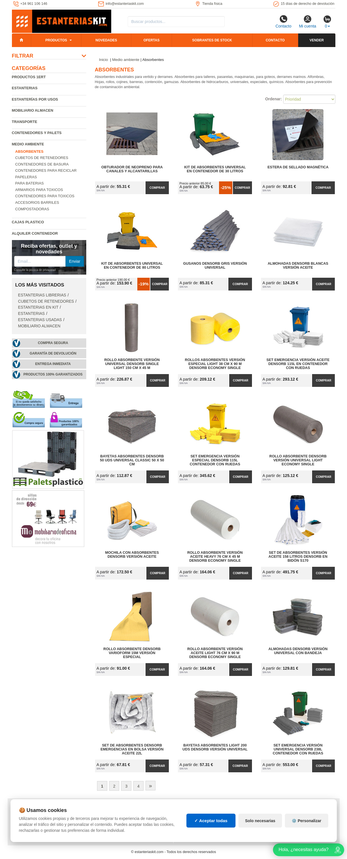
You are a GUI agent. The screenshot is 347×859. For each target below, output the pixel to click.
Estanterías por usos (35, 99)
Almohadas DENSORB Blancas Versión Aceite (298, 266)
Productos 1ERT (29, 77)
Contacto (283, 21)
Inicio (103, 60)
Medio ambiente (28, 144)
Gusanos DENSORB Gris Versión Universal (215, 266)
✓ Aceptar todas (211, 820)
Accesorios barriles (37, 202)
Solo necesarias (260, 820)
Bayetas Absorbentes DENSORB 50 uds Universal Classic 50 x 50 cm (132, 460)
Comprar (157, 187)
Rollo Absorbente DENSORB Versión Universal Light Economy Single (298, 460)
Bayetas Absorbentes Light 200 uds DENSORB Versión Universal (215, 747)
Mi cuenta (307, 21)
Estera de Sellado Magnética (298, 167)
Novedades (106, 40)
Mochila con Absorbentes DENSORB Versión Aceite (132, 555)
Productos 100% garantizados (53, 374)
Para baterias (29, 183)
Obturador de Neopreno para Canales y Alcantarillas (132, 169)
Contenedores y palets (37, 133)
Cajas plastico (28, 222)
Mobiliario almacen (32, 110)
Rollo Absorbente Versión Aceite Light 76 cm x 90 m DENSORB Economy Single (215, 653)
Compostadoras (32, 209)
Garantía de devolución (53, 353)
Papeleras (26, 177)
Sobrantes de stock (212, 40)
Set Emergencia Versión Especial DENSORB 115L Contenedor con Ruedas (215, 460)
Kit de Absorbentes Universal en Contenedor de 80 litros (132, 266)
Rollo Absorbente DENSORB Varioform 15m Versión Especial (132, 653)
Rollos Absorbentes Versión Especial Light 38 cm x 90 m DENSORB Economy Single (215, 364)
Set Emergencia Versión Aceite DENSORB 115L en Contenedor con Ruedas (297, 364)
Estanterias (25, 88)
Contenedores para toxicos (45, 196)
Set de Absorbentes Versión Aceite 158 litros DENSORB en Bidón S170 (297, 557)
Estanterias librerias (42, 295)
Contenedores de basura (42, 164)
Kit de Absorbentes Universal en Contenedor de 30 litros (215, 169)
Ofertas (151, 40)
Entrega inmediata (53, 364)
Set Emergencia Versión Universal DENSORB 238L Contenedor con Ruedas (298, 749)
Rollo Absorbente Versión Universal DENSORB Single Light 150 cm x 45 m (132, 364)
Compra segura (53, 343)
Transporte (24, 122)
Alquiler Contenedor (35, 233)
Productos (56, 40)
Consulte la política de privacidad (35, 270)
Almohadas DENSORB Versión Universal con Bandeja (298, 651)
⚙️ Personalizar (306, 820)
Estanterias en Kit (38, 307)
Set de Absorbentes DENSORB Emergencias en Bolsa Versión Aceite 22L (131, 749)
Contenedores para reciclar (46, 170)
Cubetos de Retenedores (41, 158)
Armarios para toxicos (39, 190)
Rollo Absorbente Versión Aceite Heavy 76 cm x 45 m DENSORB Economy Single (215, 557)
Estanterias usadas (40, 320)
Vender (317, 40)
